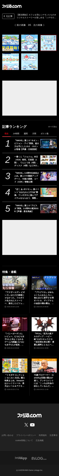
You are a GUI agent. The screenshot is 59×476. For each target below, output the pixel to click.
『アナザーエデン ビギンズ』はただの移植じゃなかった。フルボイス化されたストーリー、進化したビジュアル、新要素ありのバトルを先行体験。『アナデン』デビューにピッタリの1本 (15, 298)
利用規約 (43, 435)
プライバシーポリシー (26, 435)
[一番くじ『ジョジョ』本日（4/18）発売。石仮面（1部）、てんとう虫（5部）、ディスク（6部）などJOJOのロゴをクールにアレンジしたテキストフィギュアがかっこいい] (48, 159)
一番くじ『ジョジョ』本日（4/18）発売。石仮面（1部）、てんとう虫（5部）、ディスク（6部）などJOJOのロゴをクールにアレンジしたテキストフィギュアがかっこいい (26, 161)
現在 (6, 133)
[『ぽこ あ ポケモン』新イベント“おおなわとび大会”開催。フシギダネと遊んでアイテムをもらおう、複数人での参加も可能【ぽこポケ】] (48, 192)
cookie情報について (24, 440)
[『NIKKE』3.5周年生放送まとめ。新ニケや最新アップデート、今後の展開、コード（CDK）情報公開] (48, 176)
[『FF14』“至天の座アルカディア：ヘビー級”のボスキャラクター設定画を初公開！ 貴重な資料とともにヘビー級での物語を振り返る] (44, 324)
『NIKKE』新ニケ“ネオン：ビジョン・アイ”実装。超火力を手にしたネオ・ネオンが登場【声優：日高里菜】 (26, 144)
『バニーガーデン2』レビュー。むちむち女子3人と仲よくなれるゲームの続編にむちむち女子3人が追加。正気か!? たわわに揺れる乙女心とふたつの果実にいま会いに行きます (15, 339)
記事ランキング (14, 127)
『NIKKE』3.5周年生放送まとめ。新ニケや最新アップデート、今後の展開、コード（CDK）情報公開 (26, 177)
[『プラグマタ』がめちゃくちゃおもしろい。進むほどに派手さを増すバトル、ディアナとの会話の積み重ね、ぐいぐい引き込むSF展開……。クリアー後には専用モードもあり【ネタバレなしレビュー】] (44, 283)
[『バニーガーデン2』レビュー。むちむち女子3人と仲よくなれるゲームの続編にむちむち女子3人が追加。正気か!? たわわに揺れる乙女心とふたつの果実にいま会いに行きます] (14, 324)
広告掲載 (40, 440)
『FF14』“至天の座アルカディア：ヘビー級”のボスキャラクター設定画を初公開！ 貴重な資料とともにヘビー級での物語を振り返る (44, 339)
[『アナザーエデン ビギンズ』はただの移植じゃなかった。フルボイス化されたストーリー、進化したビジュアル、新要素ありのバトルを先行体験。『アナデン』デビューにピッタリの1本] (14, 283)
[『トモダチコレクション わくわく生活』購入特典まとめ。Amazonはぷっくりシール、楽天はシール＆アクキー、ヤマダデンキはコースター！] (14, 366)
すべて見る (52, 127)
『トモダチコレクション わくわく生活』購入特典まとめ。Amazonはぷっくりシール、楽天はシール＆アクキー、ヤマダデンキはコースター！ (15, 380)
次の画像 (37, 25)
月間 (34, 133)
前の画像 (21, 25)
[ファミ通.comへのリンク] (11, 6)
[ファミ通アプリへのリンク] (21, 458)
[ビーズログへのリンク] (39, 458)
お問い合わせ (7, 435)
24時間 (16, 133)
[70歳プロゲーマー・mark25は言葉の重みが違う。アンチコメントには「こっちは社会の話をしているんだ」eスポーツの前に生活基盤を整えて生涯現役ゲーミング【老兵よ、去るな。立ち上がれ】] (44, 366)
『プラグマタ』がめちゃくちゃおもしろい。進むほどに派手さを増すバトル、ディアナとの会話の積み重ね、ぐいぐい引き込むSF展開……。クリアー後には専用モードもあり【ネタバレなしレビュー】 (44, 298)
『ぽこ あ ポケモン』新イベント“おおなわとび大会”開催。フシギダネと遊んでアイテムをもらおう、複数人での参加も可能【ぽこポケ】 (26, 194)
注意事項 (53, 435)
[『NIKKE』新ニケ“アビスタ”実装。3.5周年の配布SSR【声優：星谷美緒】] (48, 208)
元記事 (8, 16)
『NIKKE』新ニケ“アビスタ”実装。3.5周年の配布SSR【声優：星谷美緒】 (26, 208)
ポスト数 (45, 133)
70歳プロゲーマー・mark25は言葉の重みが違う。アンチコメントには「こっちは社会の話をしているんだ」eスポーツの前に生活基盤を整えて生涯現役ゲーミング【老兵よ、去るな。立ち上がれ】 (44, 380)
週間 (26, 133)
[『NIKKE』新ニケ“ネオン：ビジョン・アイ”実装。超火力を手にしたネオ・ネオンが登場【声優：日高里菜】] (48, 143)
